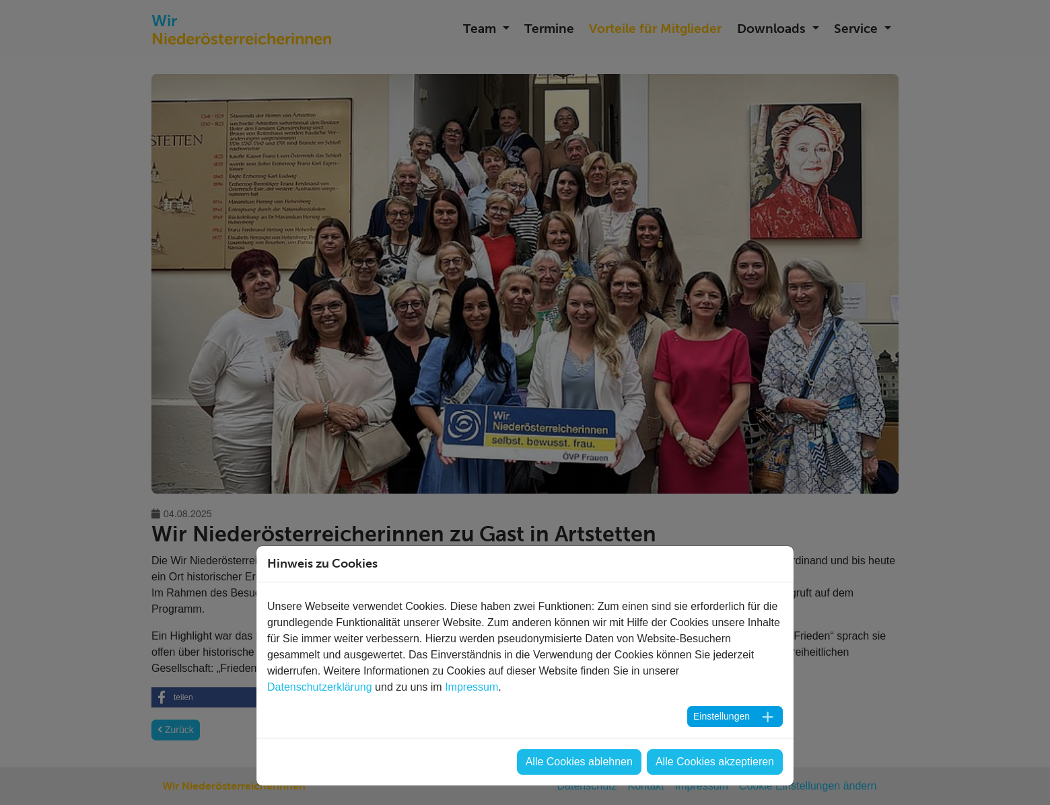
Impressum (471, 687)
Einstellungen (721, 716)
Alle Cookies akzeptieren (715, 761)
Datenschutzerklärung (319, 687)
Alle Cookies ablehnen (579, 761)
